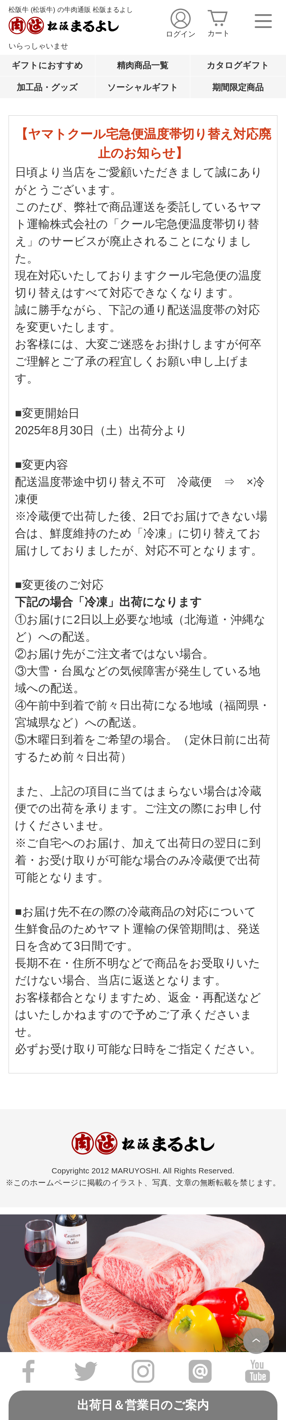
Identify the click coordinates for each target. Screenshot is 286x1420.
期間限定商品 (238, 87)
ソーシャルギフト (142, 87)
